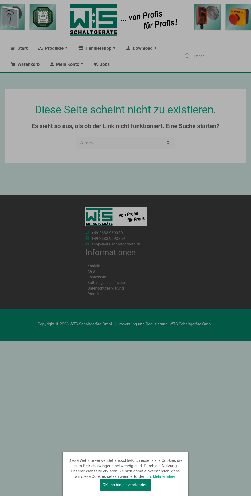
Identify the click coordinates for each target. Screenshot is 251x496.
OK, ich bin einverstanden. (125, 484)
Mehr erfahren (164, 476)
